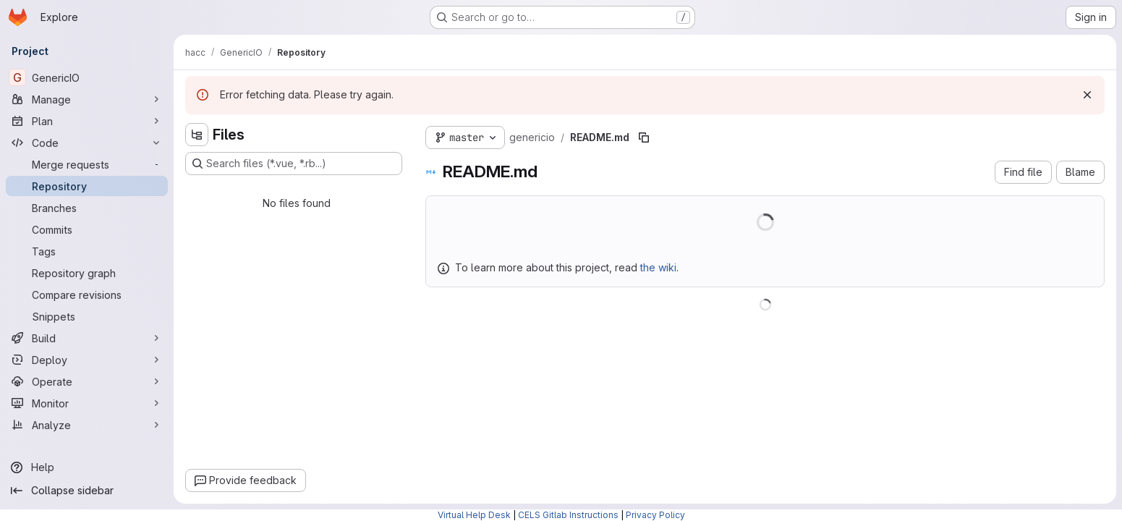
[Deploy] (87, 360)
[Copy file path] (643, 137)
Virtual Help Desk (474, 514)
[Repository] (87, 186)
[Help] (87, 467)
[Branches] (87, 208)
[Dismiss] (1087, 94)
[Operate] (87, 381)
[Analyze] (87, 425)
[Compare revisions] (87, 294)
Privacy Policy (655, 514)
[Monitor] (87, 403)
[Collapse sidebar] (87, 490)
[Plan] (87, 121)
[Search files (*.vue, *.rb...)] (293, 163)
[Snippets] (87, 316)
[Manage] (87, 99)
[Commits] (87, 229)
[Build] (87, 338)
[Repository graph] (87, 273)
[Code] (87, 142)
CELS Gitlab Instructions (568, 514)
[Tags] (87, 251)
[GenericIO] (87, 77)
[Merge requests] (87, 164)
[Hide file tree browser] (196, 134)
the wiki (658, 267)
